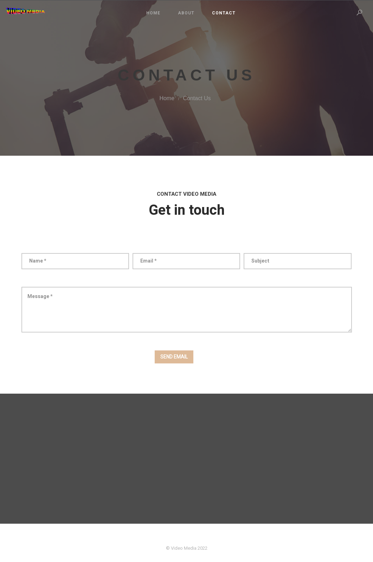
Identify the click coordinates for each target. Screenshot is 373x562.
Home (153, 13)
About (186, 13)
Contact (224, 13)
